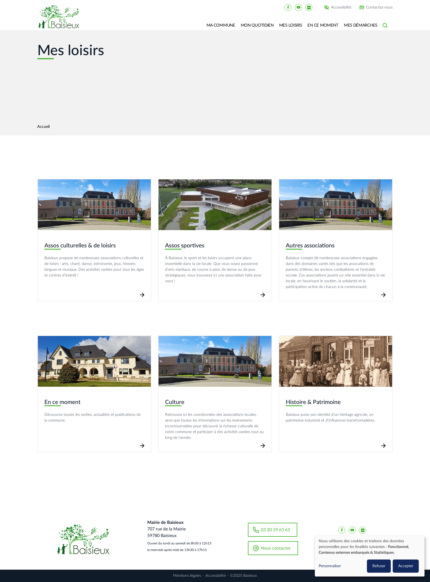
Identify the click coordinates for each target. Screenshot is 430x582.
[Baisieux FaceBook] (288, 7)
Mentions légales (187, 576)
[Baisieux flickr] (308, 7)
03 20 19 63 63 (275, 530)
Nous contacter (276, 548)
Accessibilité (341, 7)
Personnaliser (330, 566)
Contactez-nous (379, 7)
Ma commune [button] (220, 25)
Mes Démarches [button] (360, 25)
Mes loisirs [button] (290, 25)
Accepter (405, 566)
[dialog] (370, 556)
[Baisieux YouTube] (298, 7)
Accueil (43, 127)
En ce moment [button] (322, 25)
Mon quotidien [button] (257, 25)
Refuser (378, 566)
